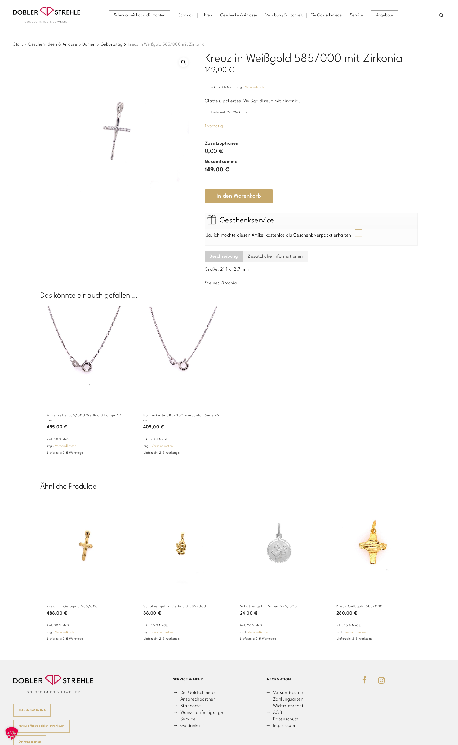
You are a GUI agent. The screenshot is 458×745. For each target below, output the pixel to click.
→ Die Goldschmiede (195, 693)
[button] (183, 62)
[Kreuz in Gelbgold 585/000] (86, 546)
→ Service (184, 719)
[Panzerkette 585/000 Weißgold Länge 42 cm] (182, 355)
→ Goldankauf (188, 726)
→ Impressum (280, 726)
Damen (88, 44)
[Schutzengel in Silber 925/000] (279, 546)
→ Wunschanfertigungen (199, 712)
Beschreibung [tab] (224, 256)
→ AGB (274, 712)
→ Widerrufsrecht (285, 706)
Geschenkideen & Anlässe (52, 44)
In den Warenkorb (239, 196)
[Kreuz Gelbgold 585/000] (375, 546)
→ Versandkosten (284, 693)
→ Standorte (187, 706)
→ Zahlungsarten (284, 699)
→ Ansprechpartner (194, 699)
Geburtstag (112, 44)
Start (18, 44)
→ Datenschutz (282, 719)
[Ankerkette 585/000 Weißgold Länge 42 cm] (86, 355)
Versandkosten (255, 87)
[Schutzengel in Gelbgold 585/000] (182, 546)
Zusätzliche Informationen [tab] (275, 256)
